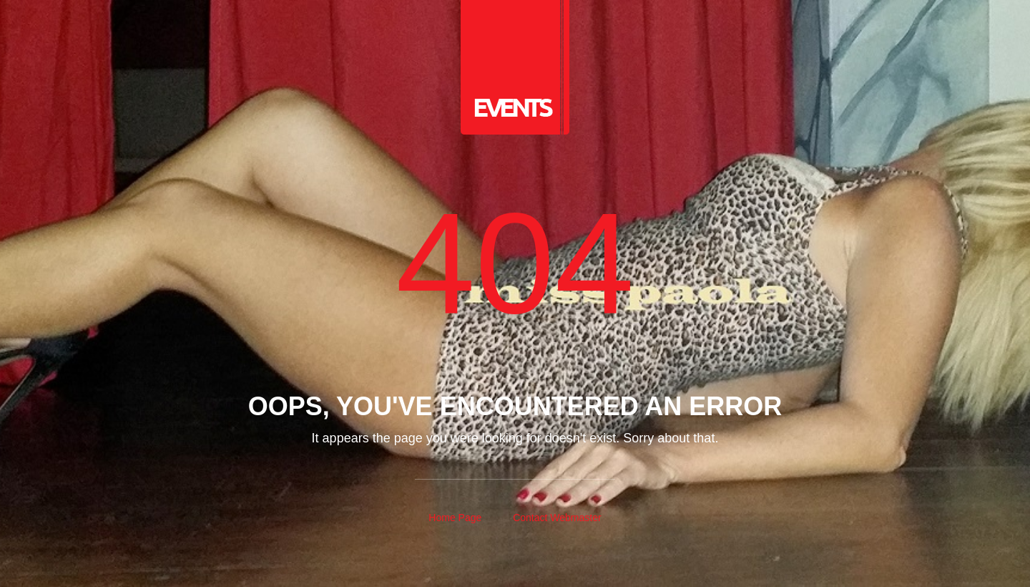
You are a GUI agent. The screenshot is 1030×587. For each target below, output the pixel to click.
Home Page (454, 517)
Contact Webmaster (557, 517)
